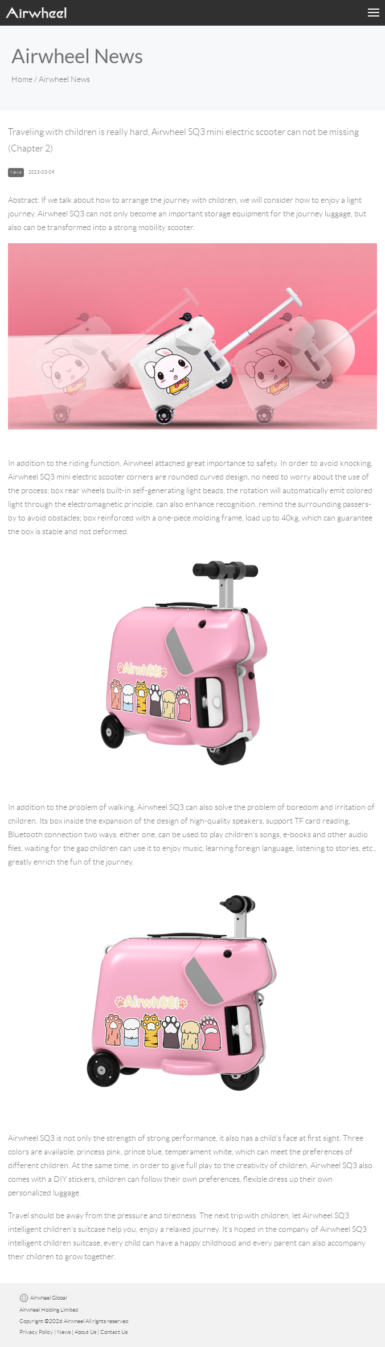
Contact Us (114, 1332)
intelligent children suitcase (54, 1242)
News (64, 1332)
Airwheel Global (48, 1298)
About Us (85, 1332)
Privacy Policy (36, 1332)
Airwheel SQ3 (160, 807)
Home (21, 79)
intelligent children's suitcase (56, 1229)
